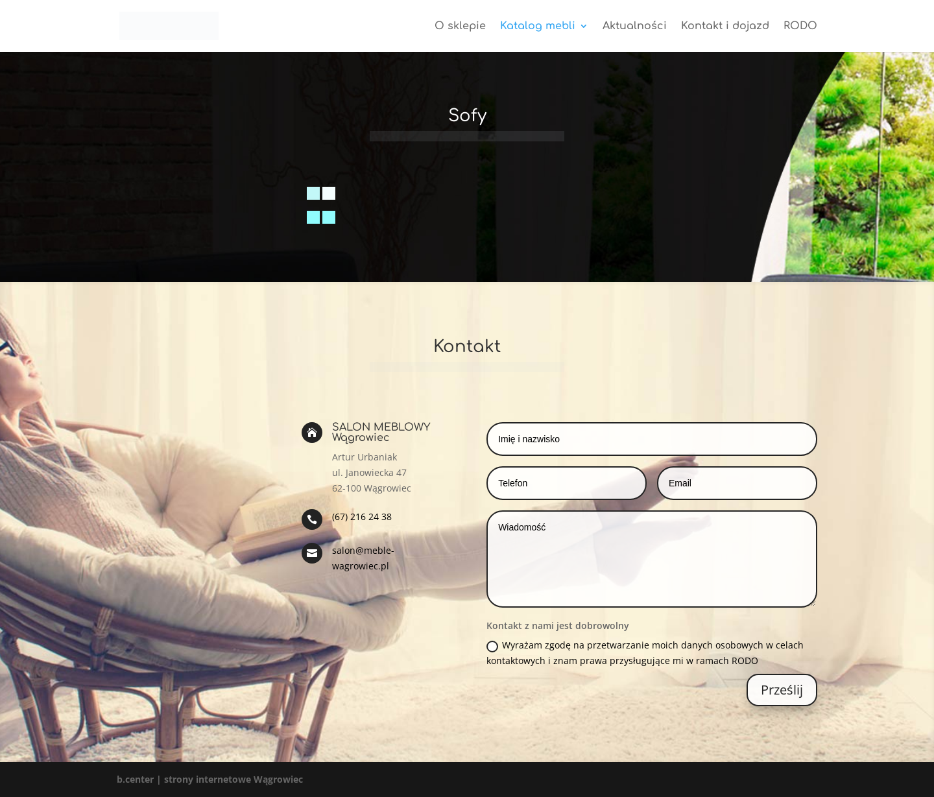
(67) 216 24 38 (362, 516)
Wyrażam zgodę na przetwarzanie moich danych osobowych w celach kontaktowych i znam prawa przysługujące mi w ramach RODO (645, 653)
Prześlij (782, 689)
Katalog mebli (537, 26)
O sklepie (460, 26)
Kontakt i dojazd (725, 26)
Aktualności (635, 26)
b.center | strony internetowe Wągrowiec (210, 779)
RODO (800, 26)
